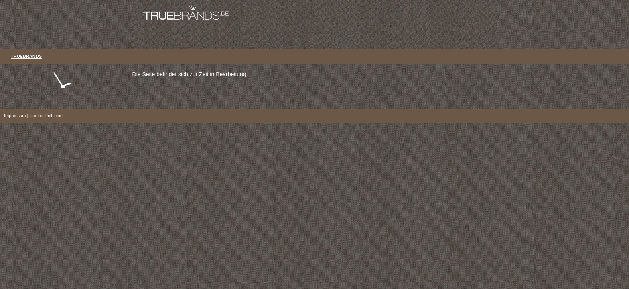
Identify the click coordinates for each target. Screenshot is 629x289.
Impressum (15, 115)
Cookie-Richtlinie (46, 115)
